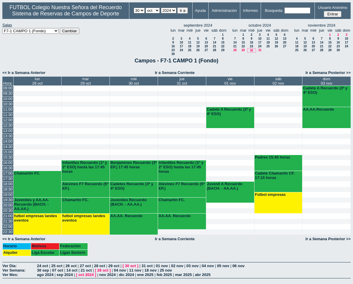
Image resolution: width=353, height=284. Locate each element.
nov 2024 (107, 274)
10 (181, 42)
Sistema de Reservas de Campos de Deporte (65, 14)
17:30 (8, 178)
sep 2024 (65, 274)
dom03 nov (326, 81)
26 (197, 50)
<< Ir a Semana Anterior (23, 72)
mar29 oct (85, 81)
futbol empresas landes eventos (35, 218)
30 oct (130, 266)
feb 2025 (164, 274)
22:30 (8, 232)
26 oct (71, 266)
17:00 (8, 173)
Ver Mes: (10, 274)
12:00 (8, 120)
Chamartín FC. (27, 173)
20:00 (8, 205)
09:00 (8, 88)
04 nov (208, 266)
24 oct (42, 266)
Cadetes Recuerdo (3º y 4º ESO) (131, 186)
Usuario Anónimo (332, 7)
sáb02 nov (278, 81)
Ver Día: (9, 266)
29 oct (114, 266)
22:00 (8, 226)
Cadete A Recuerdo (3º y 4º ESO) (325, 90)
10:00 (8, 98)
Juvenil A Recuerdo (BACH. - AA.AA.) (224, 186)
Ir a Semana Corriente (174, 72)
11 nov (135, 270)
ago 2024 (45, 274)
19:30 (8, 200)
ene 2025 (145, 274)
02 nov (177, 266)
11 (189, 42)
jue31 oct (182, 81)
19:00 (8, 194)
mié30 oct (133, 81)
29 (222, 50)
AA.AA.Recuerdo (318, 109)
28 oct (99, 266)
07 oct (57, 270)
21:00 (8, 216)
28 (214, 50)
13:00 (8, 130)
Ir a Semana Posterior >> (328, 72)
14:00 (8, 141)
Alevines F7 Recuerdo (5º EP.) (85, 186)
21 (214, 46)
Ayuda (200, 10)
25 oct (56, 266)
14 (214, 42)
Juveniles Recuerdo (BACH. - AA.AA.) (128, 202)
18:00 (8, 184)
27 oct (85, 266)
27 (206, 50)
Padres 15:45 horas (272, 157)
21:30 (8, 221)
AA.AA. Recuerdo (126, 216)
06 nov (238, 266)
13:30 (8, 136)
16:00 (8, 162)
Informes (250, 10)
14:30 (8, 146)
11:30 (8, 114)
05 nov (223, 266)
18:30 (8, 189)
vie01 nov (230, 81)
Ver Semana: (13, 270)
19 (197, 46)
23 (173, 50)
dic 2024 (126, 274)
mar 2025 (183, 274)
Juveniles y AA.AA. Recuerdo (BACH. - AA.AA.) (31, 204)
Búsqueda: (274, 10)
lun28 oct (37, 81)
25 (189, 50)
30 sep (43, 270)
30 (173, 54)
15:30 (8, 157)
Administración (224, 10)
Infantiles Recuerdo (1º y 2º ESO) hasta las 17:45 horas (84, 167)
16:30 (8, 168)
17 (181, 46)
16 (173, 46)
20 (206, 46)
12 (197, 42)
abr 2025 (203, 274)
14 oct (72, 270)
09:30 (8, 93)
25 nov (166, 270)
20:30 (8, 210)
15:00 (8, 152)
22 (222, 46)
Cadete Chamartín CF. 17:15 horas (275, 175)
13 (206, 42)
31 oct (147, 266)
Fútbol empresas (270, 194)
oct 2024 (86, 274)
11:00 (8, 109)
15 (222, 42)
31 (260, 50)
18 (189, 46)
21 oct (86, 270)
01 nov (162, 266)
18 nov (150, 270)
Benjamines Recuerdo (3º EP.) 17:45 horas (133, 164)
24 (181, 50)
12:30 (8, 125)
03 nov (192, 266)
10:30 (8, 104)
